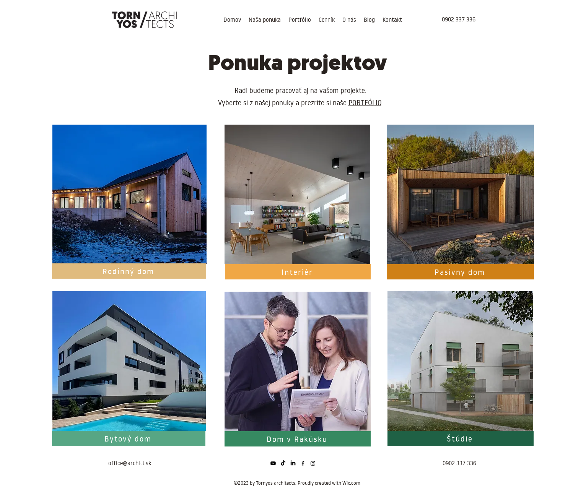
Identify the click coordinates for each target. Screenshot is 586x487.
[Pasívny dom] (460, 271)
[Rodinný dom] (129, 271)
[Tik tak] (283, 463)
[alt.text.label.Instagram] (313, 463)
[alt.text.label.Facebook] (303, 463)
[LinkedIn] (293, 463)
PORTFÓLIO (364, 102)
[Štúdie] (460, 438)
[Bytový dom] (128, 438)
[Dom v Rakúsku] (298, 438)
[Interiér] (298, 271)
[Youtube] (273, 463)
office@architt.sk (129, 463)
